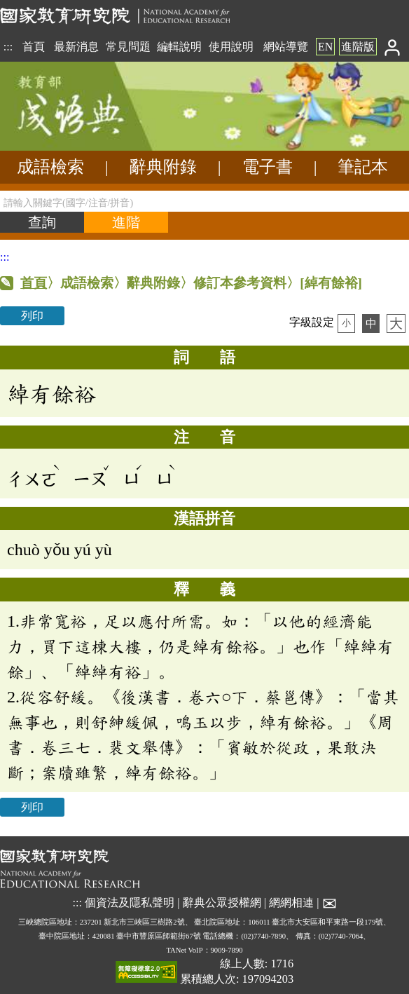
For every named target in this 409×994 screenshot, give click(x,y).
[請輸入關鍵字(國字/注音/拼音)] (204, 201)
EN (325, 47)
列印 (32, 316)
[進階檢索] (126, 222)
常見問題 (128, 47)
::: (8, 47)
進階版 (358, 47)
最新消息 (76, 47)
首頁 (33, 47)
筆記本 (363, 167)
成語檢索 (50, 167)
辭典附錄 (163, 167)
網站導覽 (285, 47)
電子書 (267, 167)
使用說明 (231, 47)
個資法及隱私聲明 (129, 903)
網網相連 (291, 903)
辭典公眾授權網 (222, 903)
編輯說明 (179, 47)
